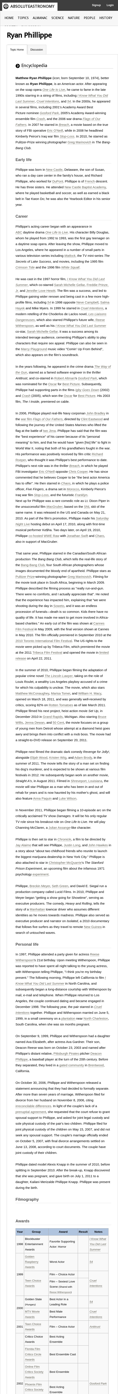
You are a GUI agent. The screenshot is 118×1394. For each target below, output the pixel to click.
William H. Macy (89, 693)
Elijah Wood (38, 757)
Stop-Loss (67, 136)
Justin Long (72, 845)
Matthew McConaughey (32, 693)
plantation (68, 1018)
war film (26, 419)
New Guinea (93, 927)
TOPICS (23, 18)
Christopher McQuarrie (65, 862)
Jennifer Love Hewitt (40, 290)
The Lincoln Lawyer (59, 676)
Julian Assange (59, 827)
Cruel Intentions (48, 101)
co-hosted (36, 536)
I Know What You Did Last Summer (81, 325)
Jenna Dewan (35, 722)
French (90, 181)
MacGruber (54, 506)
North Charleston (96, 1018)
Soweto (58, 606)
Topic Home (17, 49)
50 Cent (58, 722)
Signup (96, 5)
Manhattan (37, 909)
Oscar (52, 384)
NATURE (74, 18)
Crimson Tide (25, 267)
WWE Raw (51, 536)
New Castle (54, 169)
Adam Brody (83, 757)
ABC (19, 232)
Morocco (73, 489)
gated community (71, 1065)
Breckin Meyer (39, 886)
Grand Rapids (53, 717)
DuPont (57, 181)
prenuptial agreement (31, 1112)
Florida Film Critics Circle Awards (33, 1354)
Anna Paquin (42, 798)
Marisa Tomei (60, 693)
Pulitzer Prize (25, 576)
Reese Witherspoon (60, 1292)
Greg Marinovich (79, 142)
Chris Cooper (78, 471)
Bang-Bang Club (33, 565)
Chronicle (64, 839)
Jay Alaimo (23, 845)
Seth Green (60, 886)
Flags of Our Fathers (48, 419)
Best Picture (71, 384)
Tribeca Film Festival (47, 652)
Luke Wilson (67, 798)
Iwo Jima (49, 431)
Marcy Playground (34, 349)
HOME (9, 18)
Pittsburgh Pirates (66, 1053)
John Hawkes (98, 845)
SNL (87, 506)
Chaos (65, 483)
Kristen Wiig (58, 757)
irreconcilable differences (33, 1106)
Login (110, 5)
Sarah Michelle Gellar (69, 285)
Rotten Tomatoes (61, 705)
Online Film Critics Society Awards (34, 1372)
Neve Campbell (87, 302)
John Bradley (95, 413)
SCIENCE (57, 18)
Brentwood (96, 1065)
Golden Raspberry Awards (31, 1262)
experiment (40, 874)
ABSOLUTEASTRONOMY (32, 6)
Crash (40, 119)
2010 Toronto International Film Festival (44, 641)
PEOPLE (89, 18)
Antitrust (95, 1326)
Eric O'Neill (55, 130)
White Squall (70, 267)
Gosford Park (49, 113)
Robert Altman (64, 378)
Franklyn (81, 495)
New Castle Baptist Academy (85, 187)
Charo (99, 536)
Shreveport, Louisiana (86, 781)
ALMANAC (40, 18)
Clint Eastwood (91, 419)
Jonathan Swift (77, 536)
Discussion (36, 49)
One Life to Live (53, 89)
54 (69, 101)
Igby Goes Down (87, 390)
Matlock (70, 255)
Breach (64, 124)
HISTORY (105, 18)
